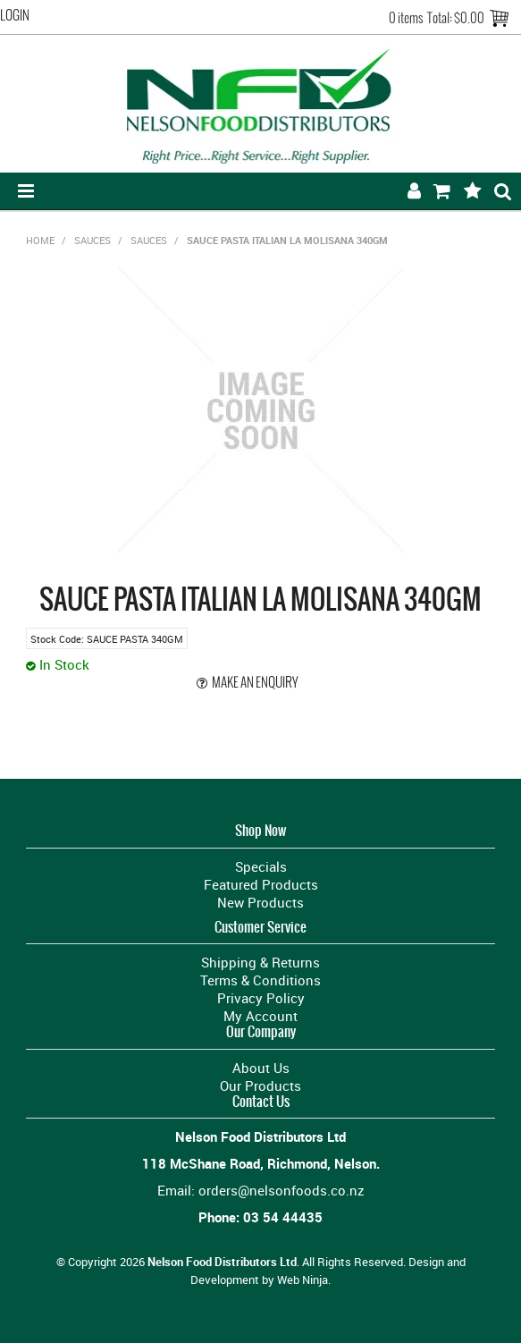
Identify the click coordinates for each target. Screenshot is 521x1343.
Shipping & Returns (260, 962)
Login (14, 15)
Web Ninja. (304, 1280)
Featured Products (261, 884)
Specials (261, 866)
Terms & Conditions (260, 980)
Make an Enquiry (255, 682)
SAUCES (92, 240)
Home (40, 240)
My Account (260, 1016)
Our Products (260, 1085)
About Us (261, 1068)
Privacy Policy (261, 998)
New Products (260, 902)
